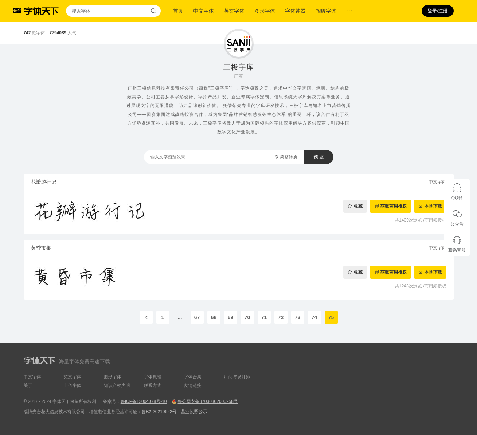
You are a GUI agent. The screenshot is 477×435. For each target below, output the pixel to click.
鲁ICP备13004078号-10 (144, 401)
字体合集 (193, 376)
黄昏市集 (41, 248)
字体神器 (295, 11)
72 (281, 317)
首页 (178, 11)
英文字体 (234, 11)
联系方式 (152, 385)
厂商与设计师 (237, 376)
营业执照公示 (194, 411)
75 (331, 317)
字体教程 (152, 376)
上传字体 (72, 385)
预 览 (319, 157)
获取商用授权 (393, 206)
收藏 (358, 206)
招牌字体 (326, 11)
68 (214, 317)
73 (298, 317)
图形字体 (265, 11)
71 (264, 317)
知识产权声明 (117, 385)
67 (197, 317)
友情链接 (193, 385)
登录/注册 (437, 10)
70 (247, 317)
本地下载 (433, 206)
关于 (28, 385)
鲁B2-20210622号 (159, 411)
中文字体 (203, 11)
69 (231, 317)
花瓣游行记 (43, 182)
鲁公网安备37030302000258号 (207, 401)
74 (314, 317)
